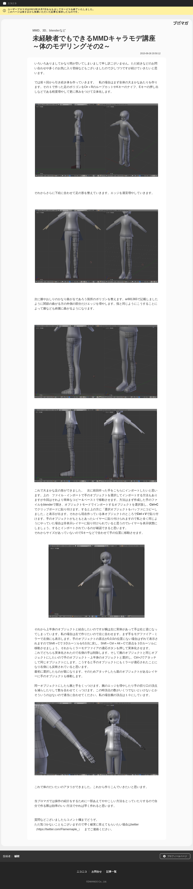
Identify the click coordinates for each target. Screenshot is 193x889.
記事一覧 (111, 871)
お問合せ (96, 871)
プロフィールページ (177, 856)
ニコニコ (12, 3)
